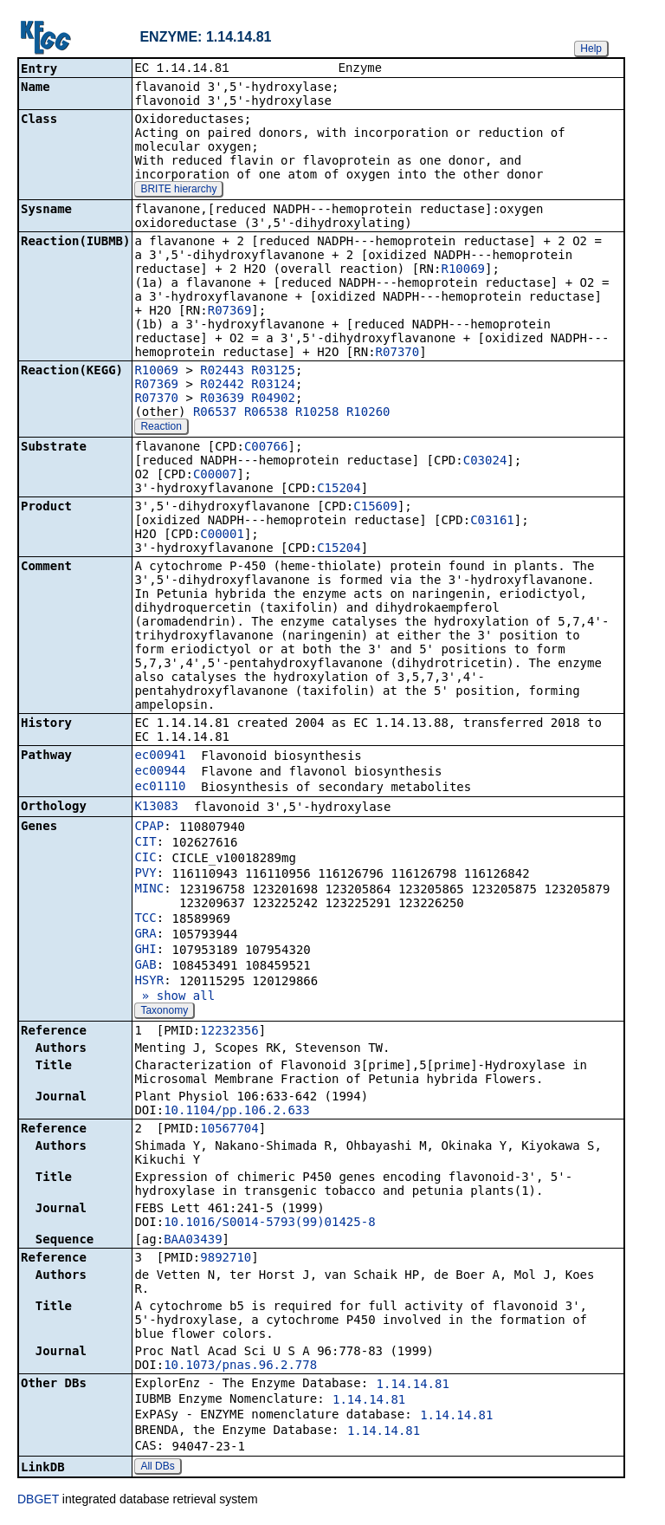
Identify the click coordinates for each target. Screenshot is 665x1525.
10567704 (229, 1130)
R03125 (273, 372)
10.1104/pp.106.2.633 (237, 1112)
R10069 (463, 270)
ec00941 (159, 756)
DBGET (38, 1501)
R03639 (222, 399)
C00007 (215, 476)
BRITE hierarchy (178, 191)
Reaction (160, 428)
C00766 (266, 448)
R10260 (368, 413)
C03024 (485, 462)
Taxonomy (164, 1012)
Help (591, 48)
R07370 (398, 353)
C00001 (222, 535)
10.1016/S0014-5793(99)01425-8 (269, 1223)
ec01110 (159, 788)
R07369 (230, 312)
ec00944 (159, 772)
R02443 (222, 372)
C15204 (339, 489)
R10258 (317, 413)
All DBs (157, 1468)
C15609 (375, 508)
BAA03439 (193, 1241)
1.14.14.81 (413, 1385)
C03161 (492, 522)
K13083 (156, 807)
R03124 (273, 386)
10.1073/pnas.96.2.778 (240, 1366)
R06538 (266, 413)
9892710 (225, 1259)
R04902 (273, 399)
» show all (174, 997)
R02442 (222, 386)
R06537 (215, 413)
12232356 (229, 1032)
